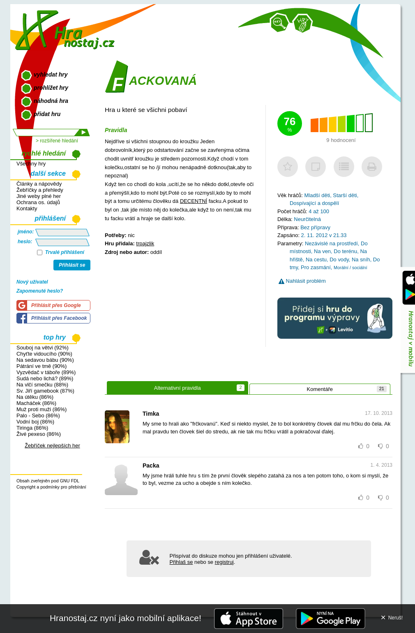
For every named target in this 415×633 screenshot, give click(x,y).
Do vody (339, 259)
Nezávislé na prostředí (331, 243)
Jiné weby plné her (38, 196)
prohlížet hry (51, 87)
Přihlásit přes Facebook (59, 318)
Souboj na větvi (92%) (42, 347)
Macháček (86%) (36, 403)
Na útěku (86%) (34, 397)
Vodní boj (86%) (35, 422)
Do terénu (345, 251)
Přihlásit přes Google (56, 305)
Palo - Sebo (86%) (38, 415)
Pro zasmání (316, 267)
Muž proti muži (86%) (41, 409)
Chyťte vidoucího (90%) (44, 354)
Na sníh (361, 259)
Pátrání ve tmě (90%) (41, 366)
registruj (224, 562)
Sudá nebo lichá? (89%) (44, 378)
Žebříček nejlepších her (52, 445)
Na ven (322, 251)
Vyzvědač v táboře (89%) (46, 372)
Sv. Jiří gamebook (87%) (45, 391)
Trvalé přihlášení (60, 252)
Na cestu (316, 259)
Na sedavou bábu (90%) (45, 360)
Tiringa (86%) (32, 428)
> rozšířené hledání (57, 141)
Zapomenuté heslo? (39, 291)
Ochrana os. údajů (38, 202)
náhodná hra (51, 101)
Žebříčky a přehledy (39, 190)
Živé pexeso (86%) (38, 434)
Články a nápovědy (39, 184)
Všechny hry (31, 164)
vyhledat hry (50, 74)
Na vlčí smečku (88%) (42, 385)
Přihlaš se (181, 562)
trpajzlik (145, 243)
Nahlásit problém (302, 281)
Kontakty (26, 208)
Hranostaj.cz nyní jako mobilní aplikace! (125, 618)
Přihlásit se (72, 265)
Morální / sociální (350, 267)
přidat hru (47, 114)
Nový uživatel (32, 282)
